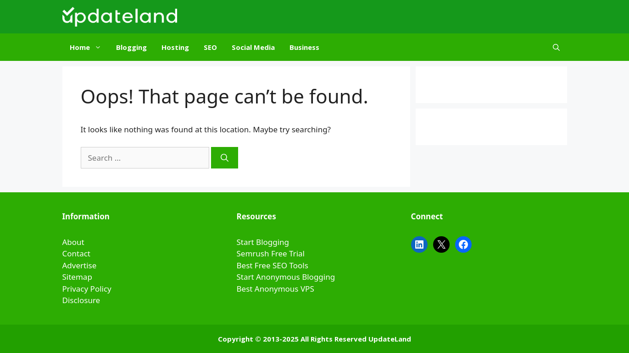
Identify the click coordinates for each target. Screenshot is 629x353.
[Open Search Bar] (556, 47)
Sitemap (77, 277)
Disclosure (81, 300)
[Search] (224, 158)
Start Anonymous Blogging (286, 277)
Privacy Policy (86, 288)
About (73, 242)
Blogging (131, 47)
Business (304, 47)
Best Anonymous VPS (275, 288)
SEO (210, 47)
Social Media (253, 47)
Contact (76, 253)
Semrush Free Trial (271, 253)
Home (89, 47)
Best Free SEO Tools (272, 265)
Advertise (79, 265)
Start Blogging (263, 242)
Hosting (175, 47)
